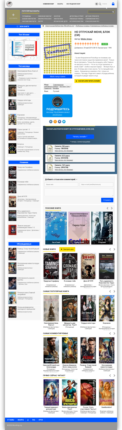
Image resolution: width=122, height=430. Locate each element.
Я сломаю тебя (70, 281)
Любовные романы (76, 19)
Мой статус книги (57, 76)
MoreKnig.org (22, 4)
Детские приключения (93, 16)
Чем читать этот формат (64, 151)
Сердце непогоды (88, 323)
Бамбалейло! (107, 407)
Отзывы (10, 420)
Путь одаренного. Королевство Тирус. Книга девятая (107, 282)
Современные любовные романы (54, 85)
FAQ (33, 420)
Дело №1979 (88, 281)
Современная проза (92, 19)
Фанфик (56, 88)
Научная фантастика (30, 21)
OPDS (41, 420)
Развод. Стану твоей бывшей (88, 366)
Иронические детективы (63, 21)
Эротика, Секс (64, 86)
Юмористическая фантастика (49, 19)
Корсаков (106, 323)
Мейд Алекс (86, 39)
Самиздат (48, 88)
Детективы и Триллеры (78, 16)
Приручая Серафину (51, 281)
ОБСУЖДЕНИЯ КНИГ (73, 4)
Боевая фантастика (29, 19)
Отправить (107, 200)
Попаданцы (26, 16)
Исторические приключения (80, 21)
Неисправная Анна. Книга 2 (51, 324)
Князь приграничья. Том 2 (69, 408)
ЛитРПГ (40, 21)
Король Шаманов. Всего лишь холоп (70, 366)
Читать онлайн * (80, 137)
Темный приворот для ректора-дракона (51, 408)
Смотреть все (67, 249)
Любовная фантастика (46, 16)
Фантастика (58, 19)
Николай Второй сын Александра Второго (51, 366)
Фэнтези (57, 16)
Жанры (60, 4)
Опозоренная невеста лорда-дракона (107, 366)
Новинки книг (48, 4)
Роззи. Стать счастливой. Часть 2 (88, 408)
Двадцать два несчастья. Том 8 (69, 324)
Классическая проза (93, 21)
